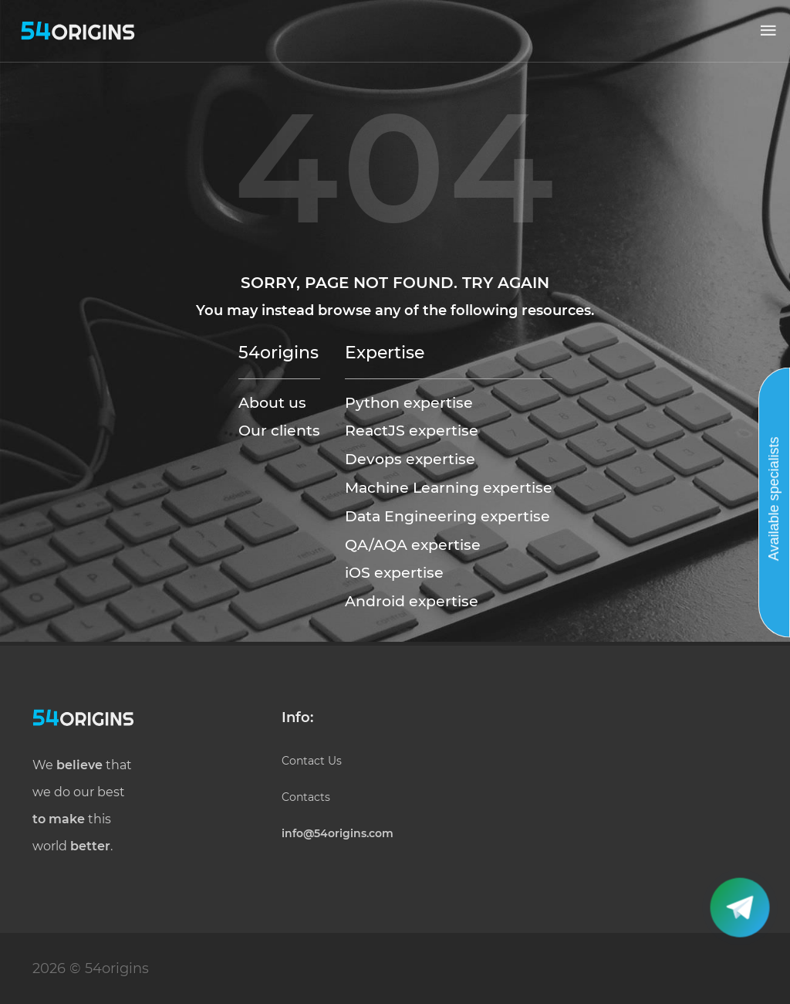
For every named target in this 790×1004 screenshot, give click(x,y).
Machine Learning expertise (448, 487)
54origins (278, 352)
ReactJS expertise (411, 430)
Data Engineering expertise (447, 516)
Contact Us (312, 761)
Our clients (279, 430)
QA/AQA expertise (413, 544)
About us (272, 402)
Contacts (306, 797)
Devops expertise (410, 458)
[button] (768, 30)
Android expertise (411, 601)
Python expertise (409, 402)
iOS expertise (394, 572)
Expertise (384, 352)
